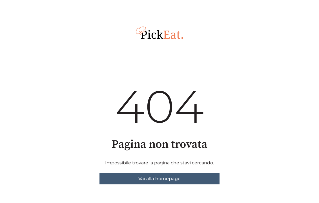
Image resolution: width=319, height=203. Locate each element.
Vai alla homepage (159, 178)
